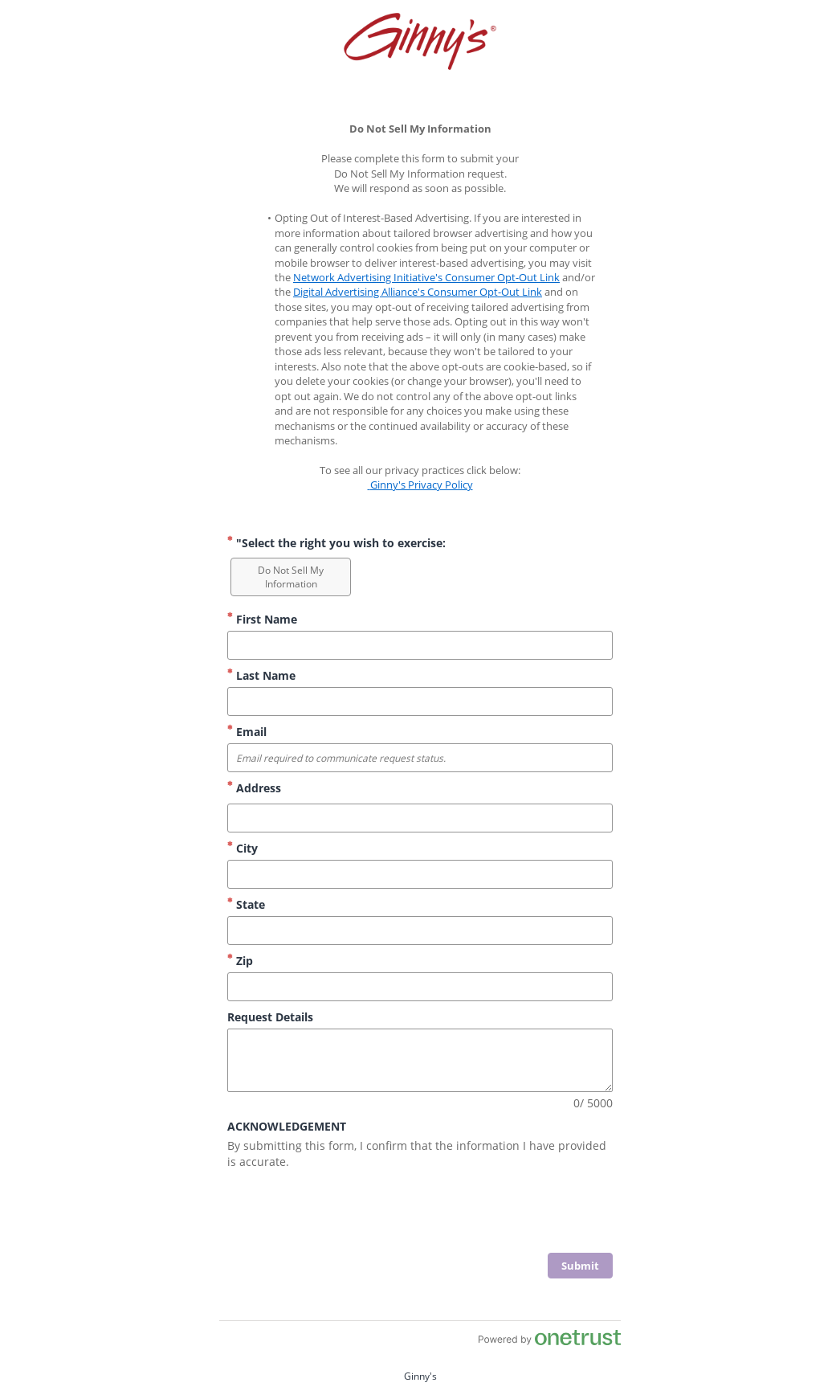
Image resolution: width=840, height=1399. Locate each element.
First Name (262, 619)
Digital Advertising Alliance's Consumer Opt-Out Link (417, 291)
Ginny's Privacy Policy (420, 484)
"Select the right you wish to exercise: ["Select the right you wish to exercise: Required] (336, 542)
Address (254, 788)
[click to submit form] (580, 1265)
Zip (240, 960)
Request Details (270, 1017)
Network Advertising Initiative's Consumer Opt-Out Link (426, 277)
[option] (290, 577)
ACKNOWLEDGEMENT (286, 1126)
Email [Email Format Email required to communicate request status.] (247, 731)
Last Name (261, 675)
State (246, 904)
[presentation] (491, 1213)
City (242, 848)
